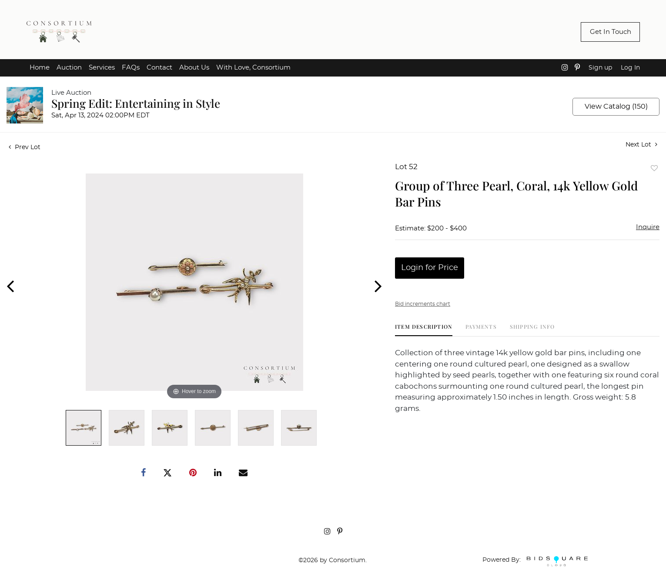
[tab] (423, 329)
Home (40, 67)
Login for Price (429, 268)
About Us (194, 67)
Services (102, 67)
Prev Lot (24, 147)
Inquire (647, 227)
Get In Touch (610, 32)
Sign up (600, 68)
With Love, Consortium (253, 67)
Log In (630, 68)
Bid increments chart (422, 304)
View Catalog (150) (616, 106)
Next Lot (641, 144)
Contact (159, 67)
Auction (69, 67)
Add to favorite (654, 168)
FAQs (131, 67)
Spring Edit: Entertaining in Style (135, 103)
